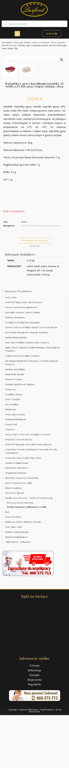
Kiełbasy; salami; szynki (16, 584)
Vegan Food (11, 477)
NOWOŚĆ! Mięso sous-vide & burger (23, 355)
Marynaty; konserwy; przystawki (21, 530)
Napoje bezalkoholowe (16, 589)
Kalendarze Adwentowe (17, 520)
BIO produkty (12, 457)
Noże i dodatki (12, 452)
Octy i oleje (11, 350)
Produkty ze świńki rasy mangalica (22, 375)
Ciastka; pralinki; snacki (16, 515)
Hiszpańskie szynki (14, 427)
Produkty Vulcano (14, 447)
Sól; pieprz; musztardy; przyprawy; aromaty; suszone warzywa (31, 415)
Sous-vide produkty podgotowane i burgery (27, 395)
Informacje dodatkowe (34, 293)
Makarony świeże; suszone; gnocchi (23, 574)
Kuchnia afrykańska (15, 370)
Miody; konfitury (13, 540)
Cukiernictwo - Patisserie (17, 594)
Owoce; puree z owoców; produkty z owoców (28, 487)
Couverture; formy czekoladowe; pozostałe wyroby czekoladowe (31, 504)
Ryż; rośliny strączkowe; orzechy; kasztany (26, 385)
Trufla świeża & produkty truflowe (22, 408)
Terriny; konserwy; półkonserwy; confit (26, 559)
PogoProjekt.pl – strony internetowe (45, 763)
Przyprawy (10, 442)
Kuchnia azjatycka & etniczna (19, 437)
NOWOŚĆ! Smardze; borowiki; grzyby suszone (28, 497)
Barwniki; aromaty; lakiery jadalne (22, 365)
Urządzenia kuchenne (16, 525)
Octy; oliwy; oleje (13, 579)
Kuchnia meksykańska (16, 390)
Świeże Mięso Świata (15, 467)
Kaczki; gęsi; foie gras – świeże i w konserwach (31, 42)
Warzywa (9, 482)
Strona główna (7, 42)
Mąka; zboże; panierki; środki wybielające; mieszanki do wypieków (32, 402)
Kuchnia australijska (15, 422)
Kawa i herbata (13, 569)
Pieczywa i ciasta (13, 432)
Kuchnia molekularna (15, 472)
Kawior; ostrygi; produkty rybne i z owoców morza (31, 380)
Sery (7, 564)
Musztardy (10, 462)
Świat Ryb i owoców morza (18, 492)
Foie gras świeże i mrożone (20, 555)
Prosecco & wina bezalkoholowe (21, 360)
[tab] (34, 293)
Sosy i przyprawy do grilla (18, 535)
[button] (17, 33)
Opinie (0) (34, 299)
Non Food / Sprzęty (15, 545)
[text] (34, 203)
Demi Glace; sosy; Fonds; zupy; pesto (23, 510)
